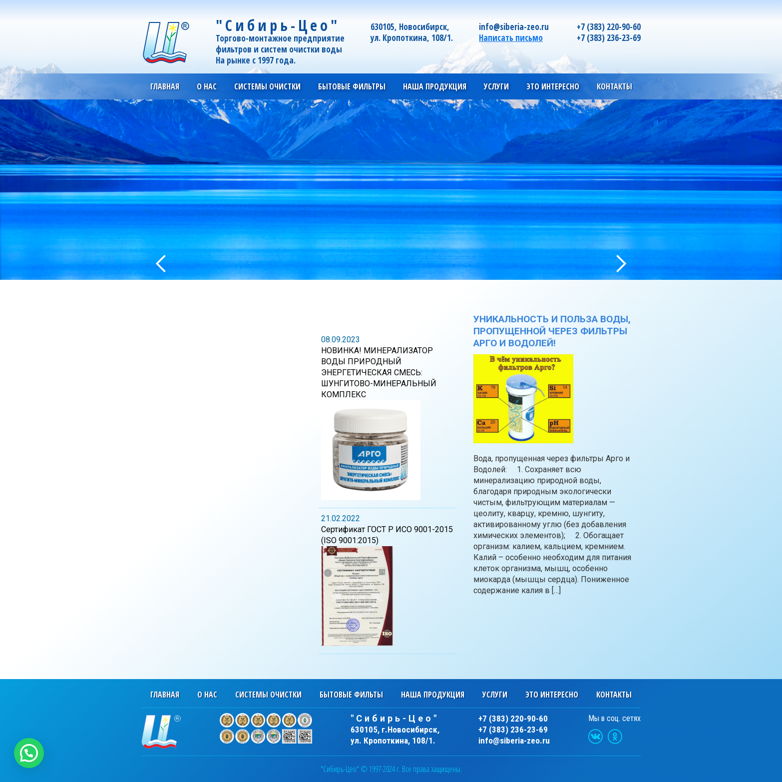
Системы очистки (268, 694)
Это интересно (551, 694)
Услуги (494, 694)
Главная (164, 86)
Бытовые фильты (351, 694)
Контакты (614, 86)
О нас (207, 694)
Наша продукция (432, 694)
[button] (29, 753)
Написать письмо (511, 37)
